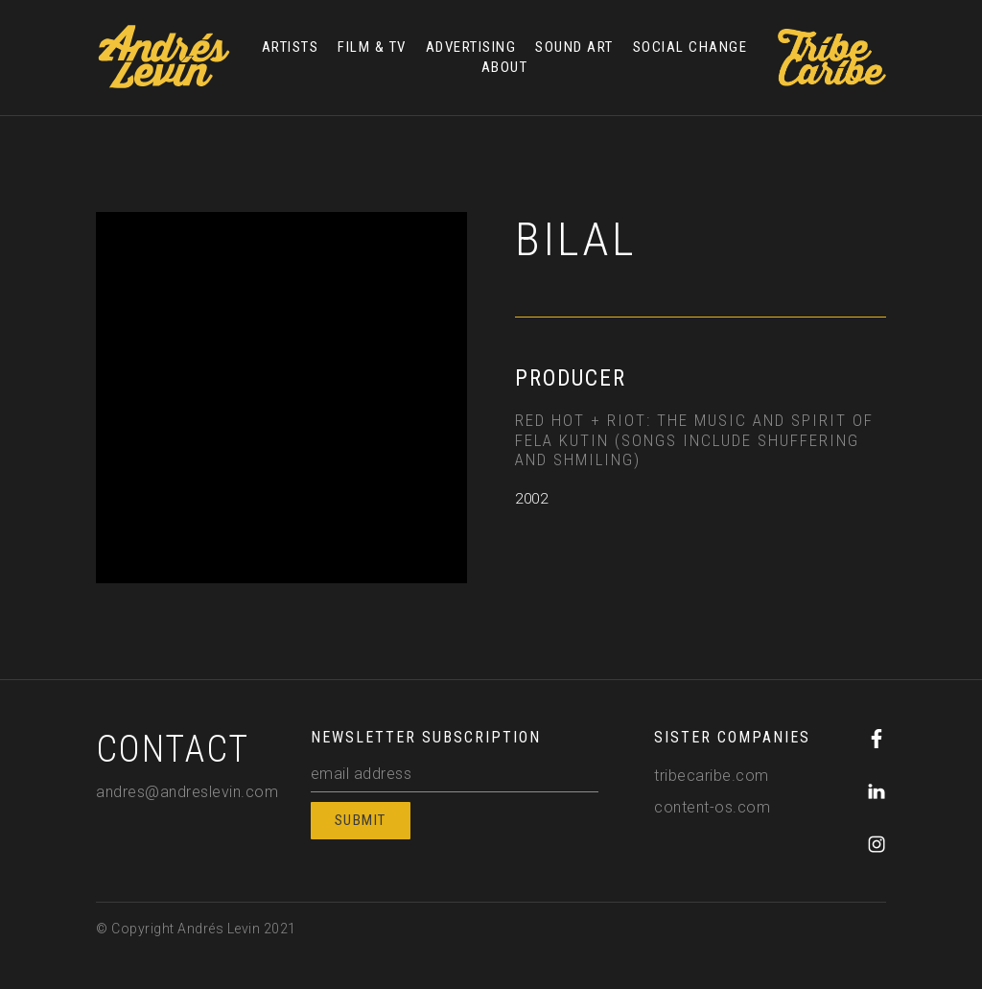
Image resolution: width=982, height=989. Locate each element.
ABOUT (504, 67)
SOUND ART (574, 47)
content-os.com (712, 807)
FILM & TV (372, 47)
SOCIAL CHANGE (690, 47)
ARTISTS (290, 47)
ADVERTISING (471, 47)
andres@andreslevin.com (187, 792)
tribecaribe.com (711, 775)
